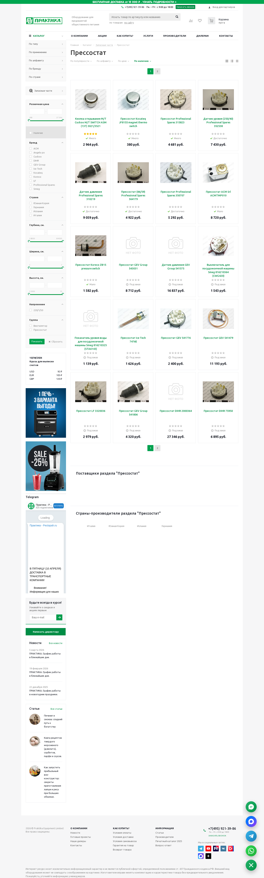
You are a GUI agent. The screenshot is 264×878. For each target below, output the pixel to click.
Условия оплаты (122, 832)
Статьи (159, 832)
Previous (78, 485)
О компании (79, 36)
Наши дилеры (78, 841)
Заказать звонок (185, 7)
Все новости (55, 643)
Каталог (39, 36)
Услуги (148, 36)
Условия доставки (123, 837)
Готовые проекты (80, 837)
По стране (35, 77)
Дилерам (202, 36)
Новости (75, 832)
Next (230, 485)
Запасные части (40, 90)
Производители (174, 36)
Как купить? (125, 36)
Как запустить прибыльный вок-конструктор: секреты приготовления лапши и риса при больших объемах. (52, 782)
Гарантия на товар (123, 845)
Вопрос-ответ (163, 845)
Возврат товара (122, 849)
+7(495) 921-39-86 (134, 7)
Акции (102, 36)
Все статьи (56, 709)
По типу (33, 44)
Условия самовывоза (125, 841)
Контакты (226, 36)
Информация (164, 828)
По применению (38, 52)
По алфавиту (36, 60)
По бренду (35, 68)
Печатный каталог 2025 (168, 841)
